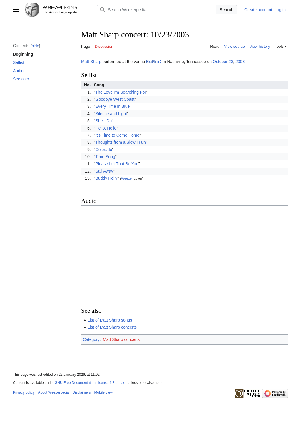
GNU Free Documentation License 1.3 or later (90, 383)
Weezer (127, 178)
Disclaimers (82, 392)
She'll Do (104, 120)
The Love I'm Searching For (121, 92)
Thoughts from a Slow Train (121, 142)
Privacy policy (23, 392)
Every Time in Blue (113, 106)
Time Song (105, 156)
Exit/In (152, 61)
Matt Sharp (91, 61)
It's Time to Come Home (118, 135)
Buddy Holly (107, 178)
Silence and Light (111, 113)
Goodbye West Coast (115, 99)
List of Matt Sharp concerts (112, 327)
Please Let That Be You (117, 163)
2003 (240, 61)
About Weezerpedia (53, 392)
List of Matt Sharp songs (110, 320)
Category (91, 339)
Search (226, 9)
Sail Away (104, 171)
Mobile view (103, 392)
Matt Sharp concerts (121, 339)
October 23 (223, 61)
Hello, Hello (106, 128)
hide (35, 46)
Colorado (104, 149)
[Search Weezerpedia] (156, 9)
